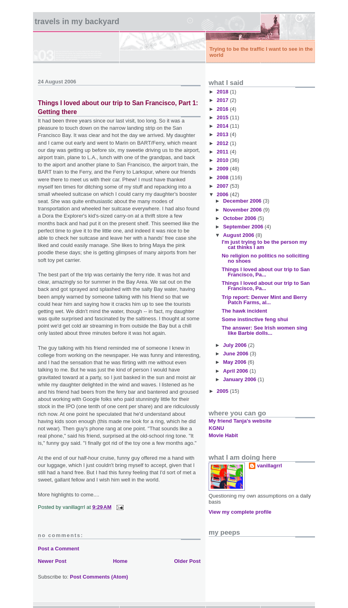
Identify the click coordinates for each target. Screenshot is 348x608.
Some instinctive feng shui (255, 319)
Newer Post (52, 561)
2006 (223, 194)
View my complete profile (240, 512)
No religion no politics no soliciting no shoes (265, 258)
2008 (223, 177)
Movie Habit (223, 435)
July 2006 (235, 345)
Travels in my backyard (77, 21)
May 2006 (235, 362)
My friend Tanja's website (240, 421)
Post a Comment (58, 549)
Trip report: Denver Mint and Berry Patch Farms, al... (264, 299)
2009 (223, 169)
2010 (223, 160)
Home (120, 561)
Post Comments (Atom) (99, 577)
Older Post (187, 561)
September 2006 (244, 227)
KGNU (216, 428)
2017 (223, 100)
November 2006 (243, 210)
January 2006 (240, 379)
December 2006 (243, 201)
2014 (223, 126)
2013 (223, 134)
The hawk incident (244, 311)
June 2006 (236, 354)
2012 (223, 143)
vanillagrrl (269, 466)
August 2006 (239, 235)
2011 (223, 152)
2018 (223, 92)
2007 (223, 186)
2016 (223, 109)
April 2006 (236, 371)
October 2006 (240, 218)
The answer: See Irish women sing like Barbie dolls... (264, 330)
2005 (223, 391)
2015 (223, 117)
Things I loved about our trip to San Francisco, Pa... (266, 272)
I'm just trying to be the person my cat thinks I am (264, 244)
